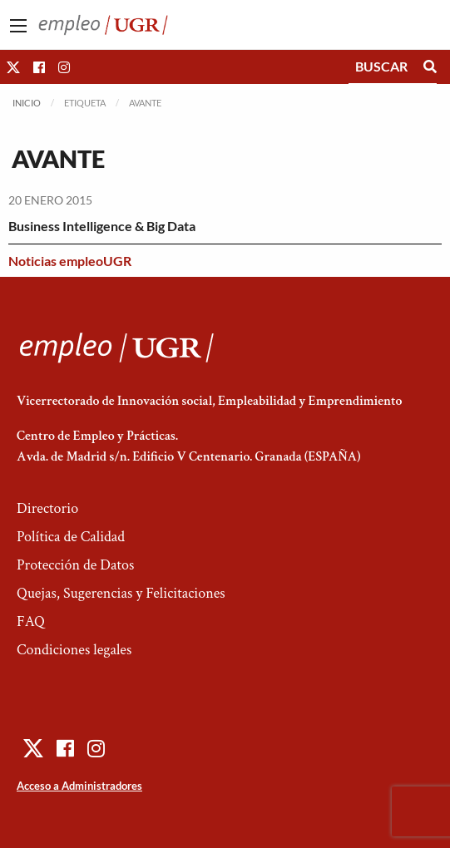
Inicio (26, 102)
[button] (13, 67)
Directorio (47, 508)
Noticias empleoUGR (69, 261)
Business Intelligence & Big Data (101, 226)
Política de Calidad (71, 536)
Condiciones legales (74, 649)
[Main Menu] (18, 25)
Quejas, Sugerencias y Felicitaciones (121, 593)
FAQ (31, 621)
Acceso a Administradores (79, 785)
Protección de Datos (75, 564)
